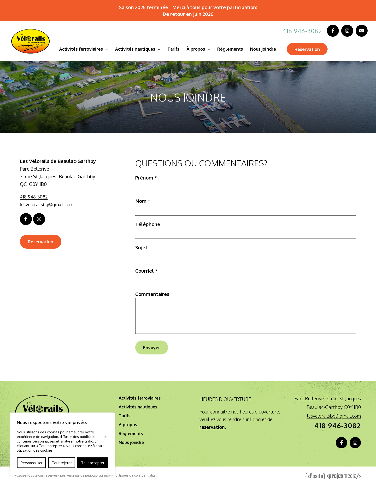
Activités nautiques (138, 49)
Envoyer (153, 348)
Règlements (232, 49)
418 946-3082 (301, 31)
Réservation (311, 49)
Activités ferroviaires (83, 49)
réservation (213, 427)
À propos (198, 49)
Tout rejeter (62, 463)
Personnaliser (31, 463)
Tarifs (176, 49)
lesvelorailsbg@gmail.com (48, 204)
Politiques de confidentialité (134, 477)
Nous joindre (265, 49)
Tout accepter (92, 463)
